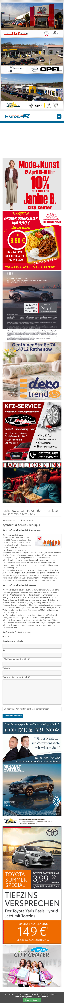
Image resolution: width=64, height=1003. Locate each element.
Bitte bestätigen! (32, 1000)
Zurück (7, 636)
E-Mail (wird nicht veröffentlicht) (16, 659)
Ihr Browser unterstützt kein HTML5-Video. (32, 143)
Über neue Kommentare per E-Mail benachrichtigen (28, 709)
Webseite (6, 668)
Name (5, 650)
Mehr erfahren (42, 997)
